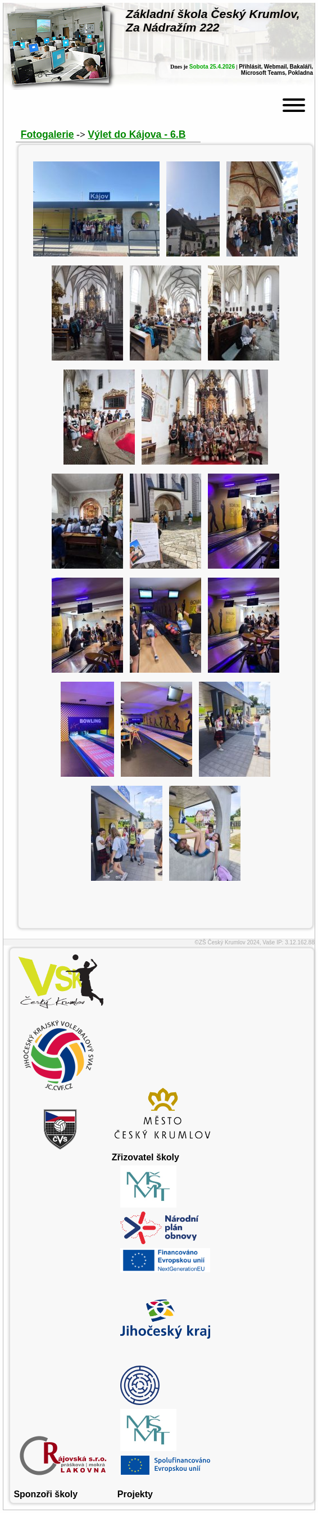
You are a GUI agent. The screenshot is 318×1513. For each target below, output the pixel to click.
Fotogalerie (47, 134)
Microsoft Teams (263, 73)
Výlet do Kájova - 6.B (136, 134)
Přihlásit (250, 67)
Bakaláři (301, 67)
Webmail (275, 67)
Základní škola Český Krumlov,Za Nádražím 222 (213, 20)
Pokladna (300, 73)
